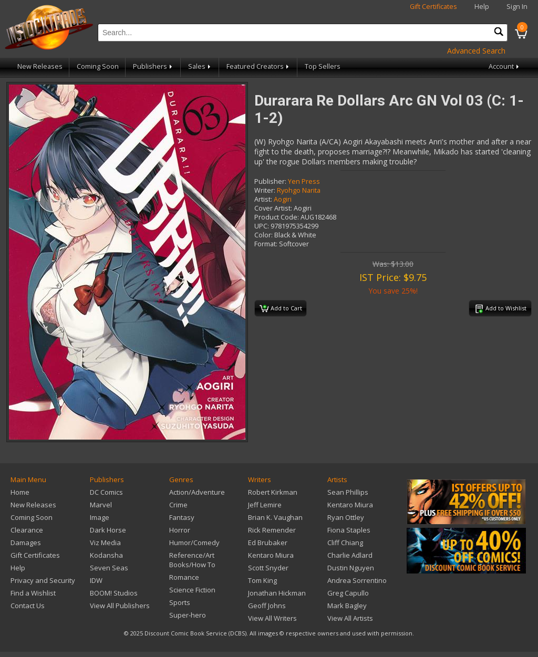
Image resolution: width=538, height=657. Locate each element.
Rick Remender (272, 530)
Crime (178, 504)
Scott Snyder (268, 567)
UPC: (261, 226)
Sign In (516, 6)
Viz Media (105, 542)
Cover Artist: (273, 208)
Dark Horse (108, 530)
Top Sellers (322, 66)
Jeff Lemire (265, 504)
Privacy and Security (43, 580)
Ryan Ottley (345, 517)
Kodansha (106, 555)
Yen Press (304, 181)
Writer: (264, 190)
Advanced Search (476, 51)
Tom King (262, 580)
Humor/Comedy (194, 542)
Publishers (153, 66)
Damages (26, 542)
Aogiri (283, 199)
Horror (179, 530)
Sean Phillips (347, 492)
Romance (184, 577)
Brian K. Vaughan (275, 517)
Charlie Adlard (350, 555)
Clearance (27, 530)
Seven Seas (109, 567)
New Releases (40, 66)
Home (20, 492)
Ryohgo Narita (298, 190)
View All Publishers (120, 605)
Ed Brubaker (267, 542)
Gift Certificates (433, 6)
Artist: (263, 199)
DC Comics (106, 492)
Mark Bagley (347, 605)
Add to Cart (281, 309)
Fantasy (181, 517)
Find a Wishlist (33, 593)
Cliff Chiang (345, 542)
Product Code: (276, 217)
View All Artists (350, 618)
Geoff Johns (267, 605)
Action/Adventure (197, 492)
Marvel (101, 504)
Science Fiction (192, 590)
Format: (265, 243)
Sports (179, 602)
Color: (263, 235)
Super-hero (187, 615)
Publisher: (270, 181)
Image (99, 517)
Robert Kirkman (272, 492)
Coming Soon (98, 66)
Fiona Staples (348, 530)
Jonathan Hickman (277, 593)
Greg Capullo (348, 593)
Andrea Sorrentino (357, 580)
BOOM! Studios (114, 593)
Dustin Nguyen (350, 567)
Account (505, 66)
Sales (200, 66)
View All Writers (272, 618)
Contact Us (28, 605)
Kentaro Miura (271, 555)
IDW (96, 580)
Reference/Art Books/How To (192, 559)
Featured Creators (258, 66)
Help (481, 6)
